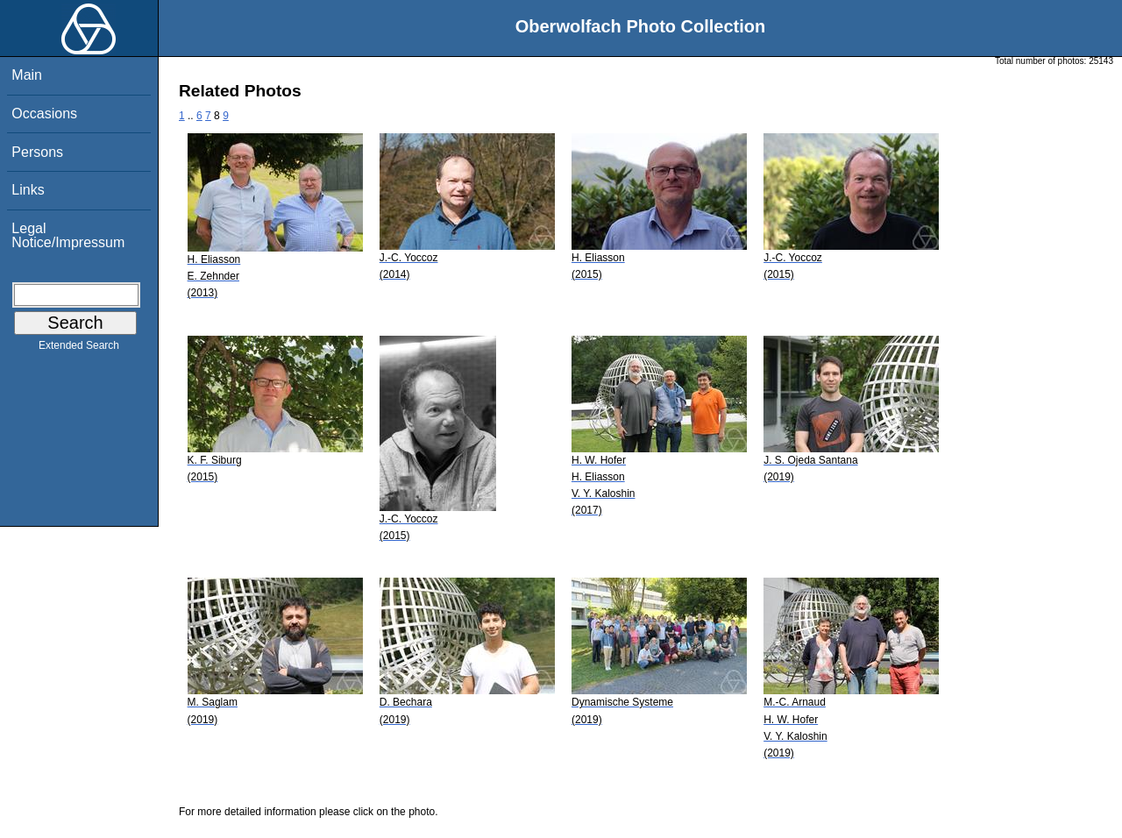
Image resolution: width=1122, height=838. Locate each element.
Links (27, 189)
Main (26, 74)
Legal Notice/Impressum (67, 235)
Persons (37, 152)
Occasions (44, 113)
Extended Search (79, 349)
